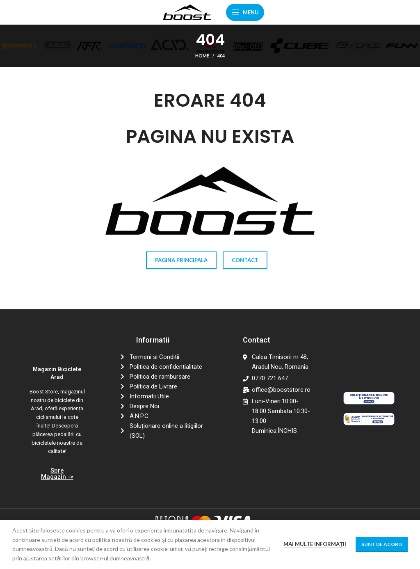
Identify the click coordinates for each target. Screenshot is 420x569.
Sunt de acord (381, 544)
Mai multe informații (314, 544)
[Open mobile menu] (245, 12)
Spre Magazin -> (57, 473)
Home (202, 55)
